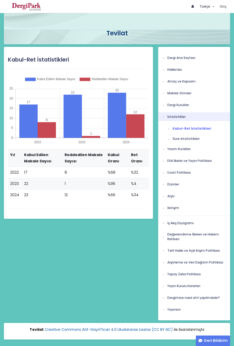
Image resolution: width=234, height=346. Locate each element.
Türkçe (205, 6)
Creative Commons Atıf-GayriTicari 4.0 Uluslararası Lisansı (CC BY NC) (109, 329)
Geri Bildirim (216, 340)
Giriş (223, 6)
